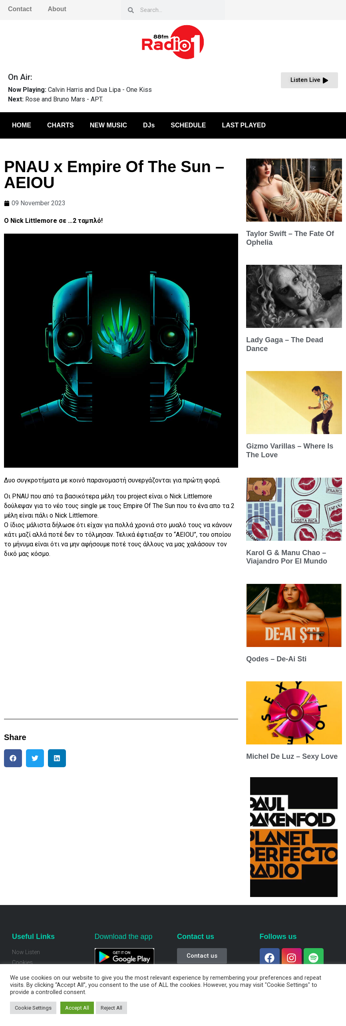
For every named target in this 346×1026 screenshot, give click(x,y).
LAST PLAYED (244, 125)
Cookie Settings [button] (33, 1008)
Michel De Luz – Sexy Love (292, 756)
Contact (20, 9)
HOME (21, 125)
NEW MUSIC (108, 125)
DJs (149, 125)
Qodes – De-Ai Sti (276, 659)
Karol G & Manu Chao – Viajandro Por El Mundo (286, 557)
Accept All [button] (77, 1008)
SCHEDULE (188, 125)
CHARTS (60, 125)
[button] (13, 758)
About (57, 9)
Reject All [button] (111, 1008)
